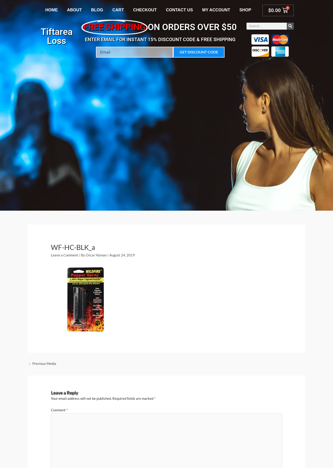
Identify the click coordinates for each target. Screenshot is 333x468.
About (74, 10)
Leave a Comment (64, 255)
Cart (118, 10)
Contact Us (179, 10)
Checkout (145, 10)
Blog (97, 10)
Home (51, 10)
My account (216, 10)
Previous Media (42, 363)
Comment (59, 410)
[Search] (290, 26)
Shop (245, 10)
